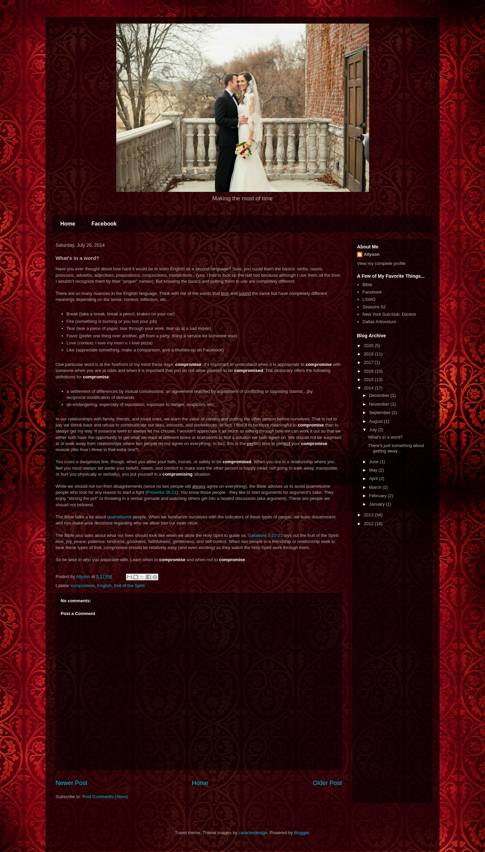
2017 (369, 362)
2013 (369, 514)
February (378, 495)
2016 (369, 371)
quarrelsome (119, 516)
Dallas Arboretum (379, 321)
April (374, 478)
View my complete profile (381, 263)
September (380, 412)
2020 (369, 345)
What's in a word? (385, 437)
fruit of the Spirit (129, 585)
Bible (367, 284)
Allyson (372, 254)
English (104, 585)
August (376, 421)
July (373, 429)
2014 (369, 387)
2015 (369, 379)
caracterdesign (252, 832)
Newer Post (71, 783)
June (374, 461)
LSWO (368, 299)
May (374, 470)
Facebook (104, 224)
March (376, 487)
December (380, 395)
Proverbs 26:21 (161, 492)
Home (67, 224)
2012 (369, 523)
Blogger (301, 832)
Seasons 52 (374, 306)
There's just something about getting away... (396, 448)
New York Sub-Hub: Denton (389, 314)
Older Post (327, 783)
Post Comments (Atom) (105, 796)
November (380, 404)
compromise (83, 585)
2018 (369, 353)
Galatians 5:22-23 (265, 535)
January (377, 504)
